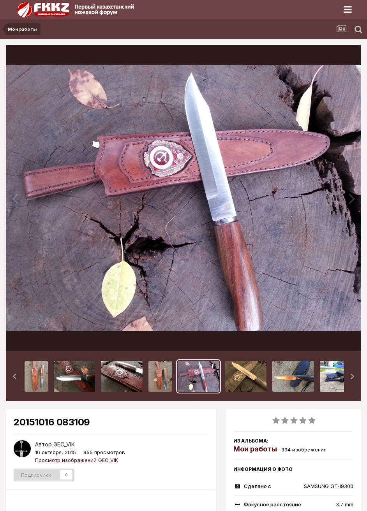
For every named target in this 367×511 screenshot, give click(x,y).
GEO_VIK (64, 444)
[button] (14, 376)
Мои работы (255, 449)
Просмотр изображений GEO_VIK (76, 460)
